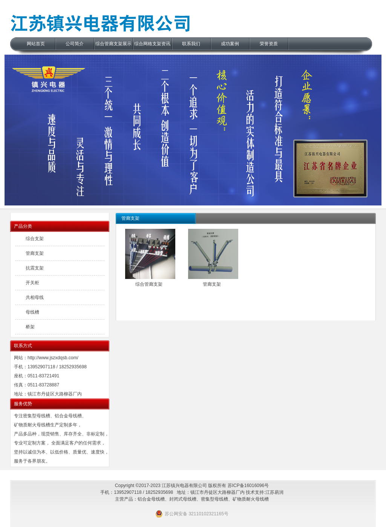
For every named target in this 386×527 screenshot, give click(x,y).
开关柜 (32, 282)
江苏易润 (274, 492)
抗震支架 (35, 268)
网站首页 (36, 43)
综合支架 (35, 238)
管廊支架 (212, 284)
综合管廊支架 (148, 284)
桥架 (30, 326)
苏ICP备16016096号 (248, 485)
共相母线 (35, 297)
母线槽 (32, 312)
